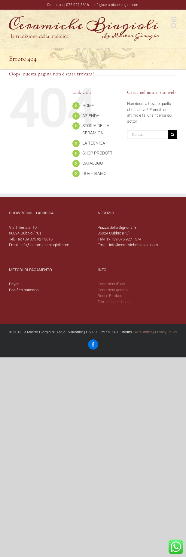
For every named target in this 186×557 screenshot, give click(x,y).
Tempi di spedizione (115, 301)
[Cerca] (172, 134)
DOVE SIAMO (94, 173)
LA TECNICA (93, 143)
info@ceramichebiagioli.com (116, 5)
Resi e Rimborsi (111, 295)
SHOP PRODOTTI (98, 153)
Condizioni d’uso (111, 284)
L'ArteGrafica (142, 332)
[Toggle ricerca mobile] (174, 26)
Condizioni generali (114, 290)
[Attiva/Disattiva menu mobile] (174, 19)
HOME (88, 105)
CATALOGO (92, 163)
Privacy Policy (166, 332)
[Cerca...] (147, 134)
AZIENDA (90, 115)
